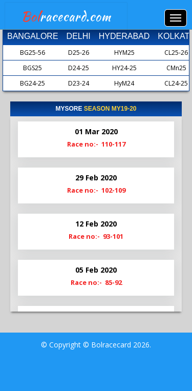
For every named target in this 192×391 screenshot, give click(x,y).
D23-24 (78, 83)
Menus (175, 18)
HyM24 (124, 83)
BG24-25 (32, 83)
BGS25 (32, 68)
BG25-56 (32, 52)
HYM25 (124, 52)
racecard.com (66, 17)
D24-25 (78, 68)
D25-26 (78, 52)
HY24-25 (124, 68)
